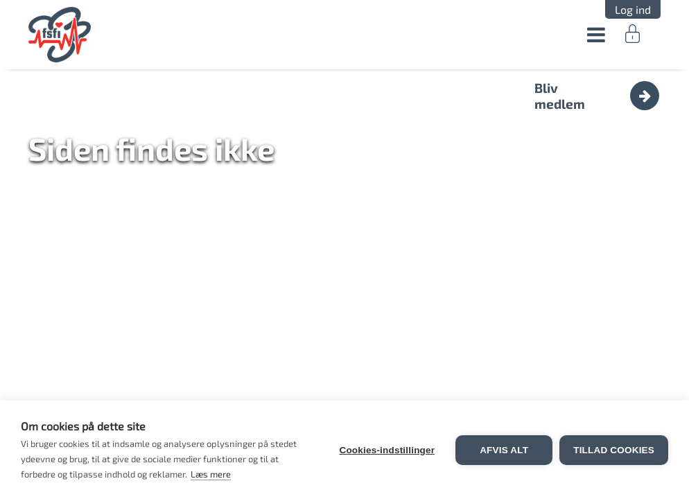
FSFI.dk (59, 34)
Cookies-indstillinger (387, 450)
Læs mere (211, 474)
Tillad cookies (613, 450)
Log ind (633, 9)
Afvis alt (504, 450)
